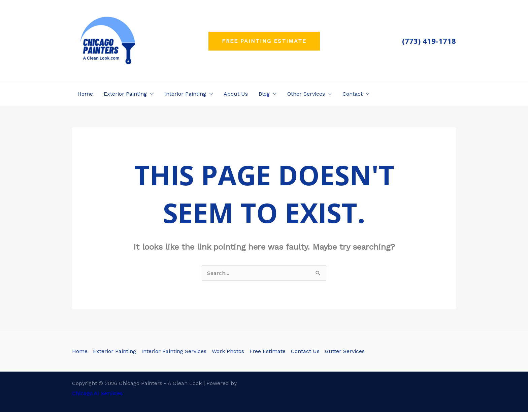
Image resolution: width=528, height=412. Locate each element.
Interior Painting (185, 94)
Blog (264, 94)
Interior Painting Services (173, 351)
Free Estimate (268, 351)
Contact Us (305, 351)
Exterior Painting (125, 94)
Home (85, 94)
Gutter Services (345, 351)
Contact (352, 94)
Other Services (306, 94)
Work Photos (228, 351)
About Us (236, 94)
